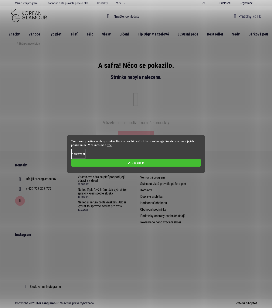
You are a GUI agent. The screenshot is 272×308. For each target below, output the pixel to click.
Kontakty (102, 3)
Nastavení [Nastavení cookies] (78, 155)
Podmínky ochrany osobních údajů (163, 216)
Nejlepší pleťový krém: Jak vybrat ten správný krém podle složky (102, 191)
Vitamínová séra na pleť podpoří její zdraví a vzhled (101, 179)
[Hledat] (136, 16)
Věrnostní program (26, 3)
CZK (203, 3)
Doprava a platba (151, 196)
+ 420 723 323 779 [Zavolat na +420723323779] (38, 189)
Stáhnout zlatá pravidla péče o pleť (67, 3)
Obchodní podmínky (153, 209)
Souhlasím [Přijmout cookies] (189, 164)
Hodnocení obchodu (153, 203)
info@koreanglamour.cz (41, 179)
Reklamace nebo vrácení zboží (160, 222)
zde (109, 146)
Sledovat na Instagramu (45, 287)
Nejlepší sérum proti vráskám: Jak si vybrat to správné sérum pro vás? (102, 204)
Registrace (246, 3)
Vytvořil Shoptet (246, 303)
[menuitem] (14, 34)
